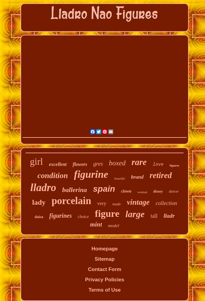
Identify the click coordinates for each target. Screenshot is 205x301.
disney (158, 191)
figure (107, 213)
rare (139, 162)
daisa (38, 216)
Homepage (104, 249)
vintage (138, 202)
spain (104, 189)
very (101, 203)
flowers (80, 164)
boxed (117, 163)
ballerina (74, 190)
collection (166, 203)
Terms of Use (104, 290)
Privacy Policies (104, 280)
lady (39, 202)
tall (154, 216)
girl (36, 161)
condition (52, 175)
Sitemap (104, 259)
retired (161, 175)
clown (126, 191)
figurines (60, 215)
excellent (58, 164)
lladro (43, 188)
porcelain (71, 200)
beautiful (119, 178)
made (116, 204)
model (113, 225)
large (134, 214)
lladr (169, 216)
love (158, 164)
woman (142, 192)
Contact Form (104, 269)
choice (83, 216)
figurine (91, 174)
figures (174, 165)
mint (96, 224)
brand (137, 177)
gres (98, 163)
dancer (174, 191)
